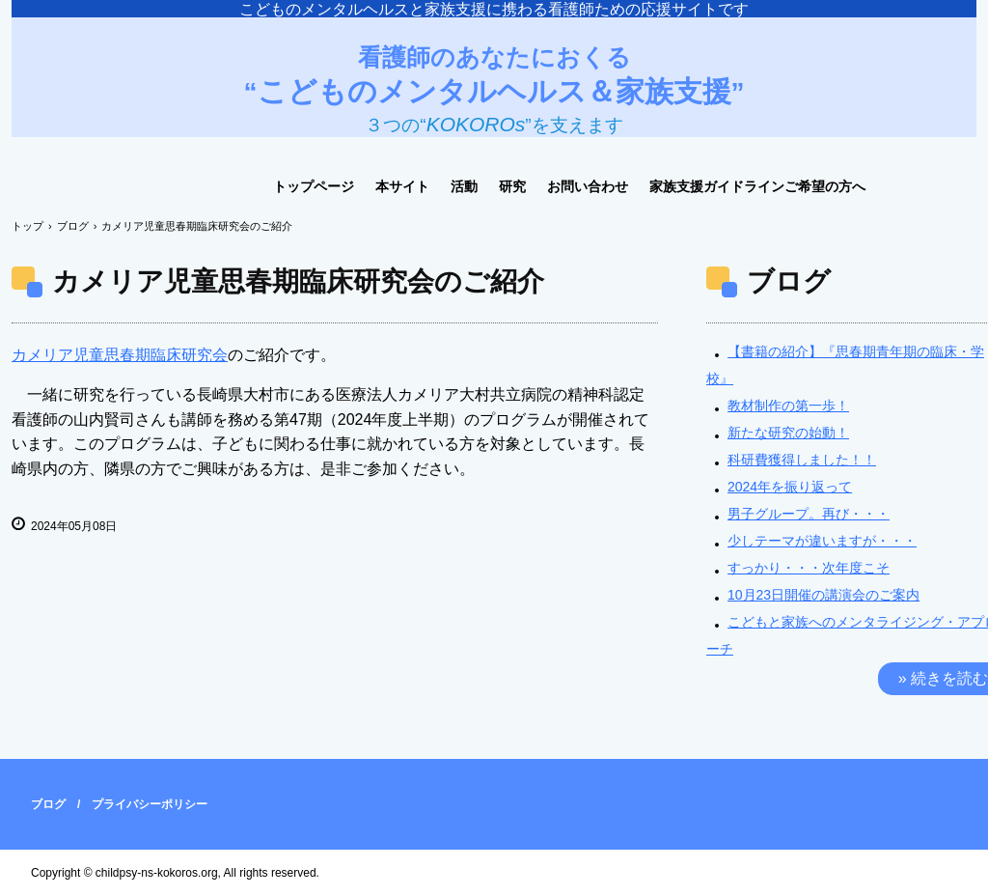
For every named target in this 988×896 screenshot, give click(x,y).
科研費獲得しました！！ (801, 459)
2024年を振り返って (789, 486)
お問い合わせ (587, 186)
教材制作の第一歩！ (788, 405)
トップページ (313, 186)
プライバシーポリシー (149, 804)
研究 (512, 186)
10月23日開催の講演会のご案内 (823, 594)
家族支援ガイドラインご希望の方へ (757, 186)
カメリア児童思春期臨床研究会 (120, 355)
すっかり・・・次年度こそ (808, 567)
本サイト (402, 186)
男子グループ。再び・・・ (808, 513)
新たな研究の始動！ (788, 432)
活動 (464, 186)
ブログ (48, 804)
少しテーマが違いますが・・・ (822, 540)
